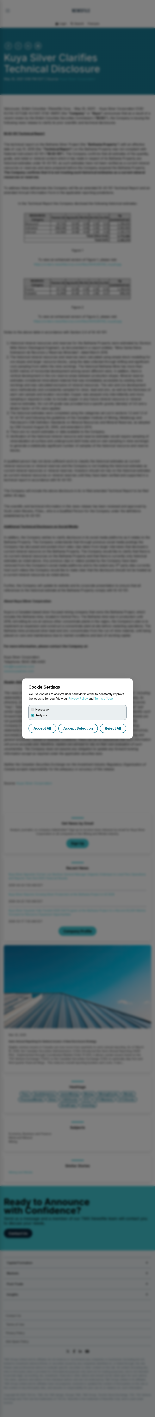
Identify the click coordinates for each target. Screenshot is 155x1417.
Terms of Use (103, 698)
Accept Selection (78, 728)
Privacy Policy (78, 698)
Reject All (113, 728)
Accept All (42, 728)
